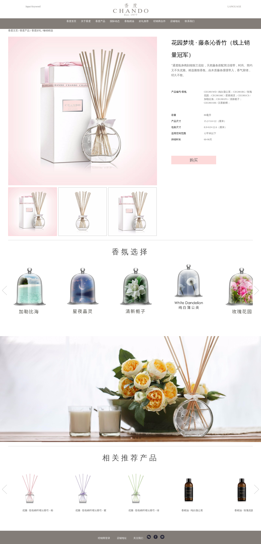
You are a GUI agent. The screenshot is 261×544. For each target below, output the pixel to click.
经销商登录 (104, 538)
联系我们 (190, 21)
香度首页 (71, 21)
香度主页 (13, 30)
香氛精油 (129, 21)
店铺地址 (175, 21)
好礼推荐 (144, 21)
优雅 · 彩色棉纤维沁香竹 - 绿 (143, 510)
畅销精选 (48, 30)
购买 (194, 160)
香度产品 (100, 21)
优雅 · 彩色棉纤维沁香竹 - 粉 (37, 510)
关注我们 (138, 538)
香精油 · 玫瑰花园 (243, 510)
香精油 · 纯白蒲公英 (192, 510)
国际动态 (115, 21)
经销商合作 (159, 21)
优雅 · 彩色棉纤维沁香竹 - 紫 (90, 510)
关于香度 (86, 21)
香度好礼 (36, 30)
